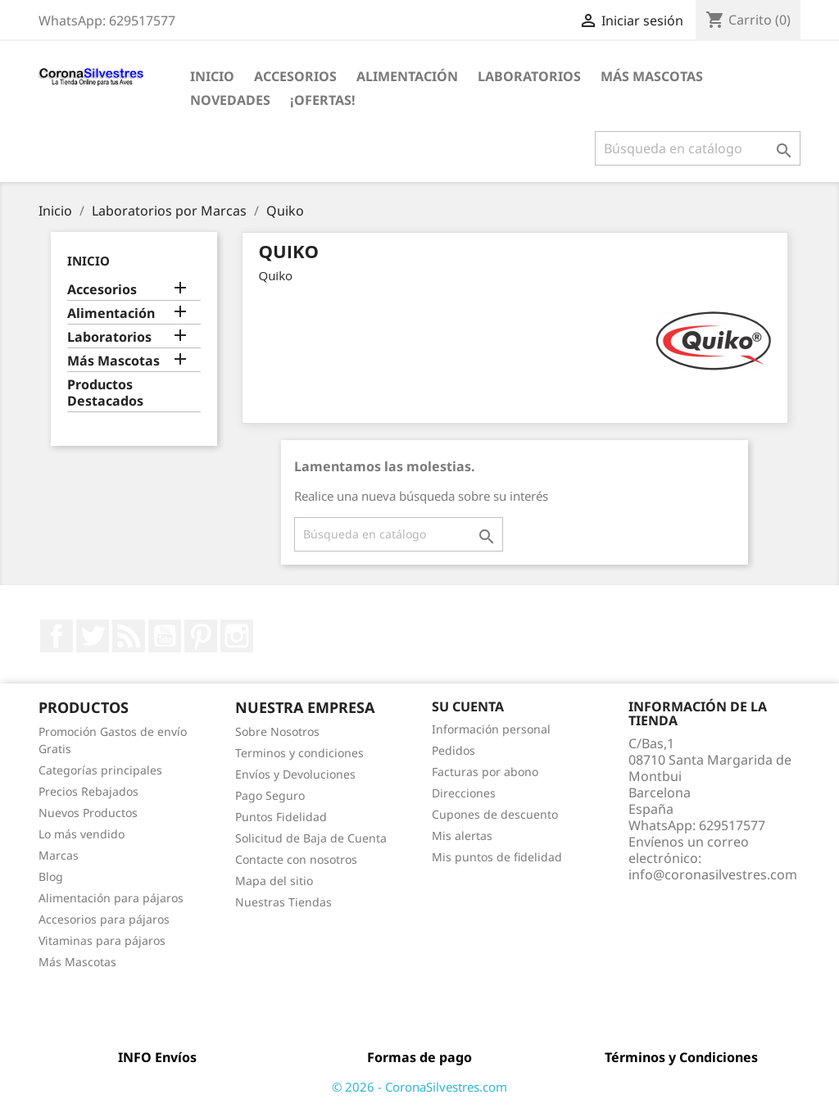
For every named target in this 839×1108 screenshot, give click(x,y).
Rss (128, 636)
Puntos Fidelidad (281, 816)
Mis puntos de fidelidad (497, 857)
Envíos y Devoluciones (295, 774)
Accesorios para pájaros (104, 919)
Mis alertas (462, 835)
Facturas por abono (485, 771)
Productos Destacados (105, 393)
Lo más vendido (82, 834)
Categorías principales (100, 770)
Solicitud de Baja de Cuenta (311, 838)
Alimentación (407, 76)
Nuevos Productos (88, 812)
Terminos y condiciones (299, 753)
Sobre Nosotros (277, 731)
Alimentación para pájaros (111, 898)
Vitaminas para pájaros (102, 940)
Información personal (491, 729)
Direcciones (464, 793)
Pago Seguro (270, 795)
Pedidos (453, 750)
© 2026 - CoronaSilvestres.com (419, 1086)
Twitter (92, 636)
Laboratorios (529, 76)
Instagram (236, 636)
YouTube (164, 636)
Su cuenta (468, 706)
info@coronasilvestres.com (712, 874)
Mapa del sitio (274, 880)
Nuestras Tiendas (283, 902)
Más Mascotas (652, 76)
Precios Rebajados (88, 791)
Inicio (212, 76)
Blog (51, 876)
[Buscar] (697, 148)
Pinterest (200, 636)
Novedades (230, 100)
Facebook (56, 636)
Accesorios (295, 76)
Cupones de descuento (495, 814)
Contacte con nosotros (296, 859)
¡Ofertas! (323, 100)
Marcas (59, 855)
